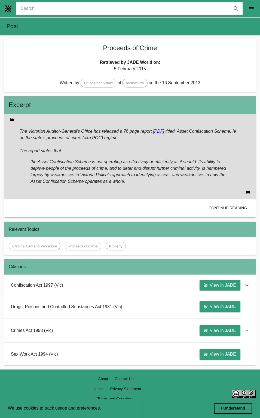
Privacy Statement (125, 389)
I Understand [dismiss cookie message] (233, 408)
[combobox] (132, 8)
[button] (99, 83)
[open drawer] (251, 8)
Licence (97, 389)
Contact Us (124, 379)
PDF (158, 131)
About (103, 379)
